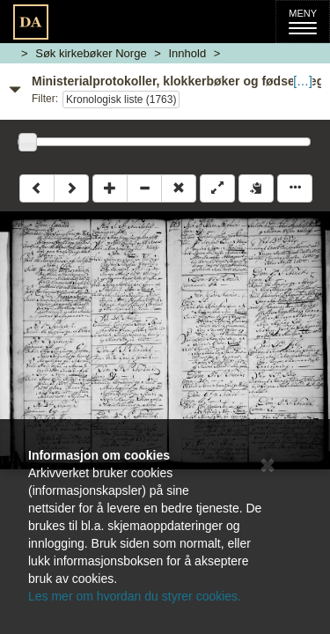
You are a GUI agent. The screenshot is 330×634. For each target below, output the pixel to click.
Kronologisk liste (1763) (121, 99)
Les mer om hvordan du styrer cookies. (134, 596)
